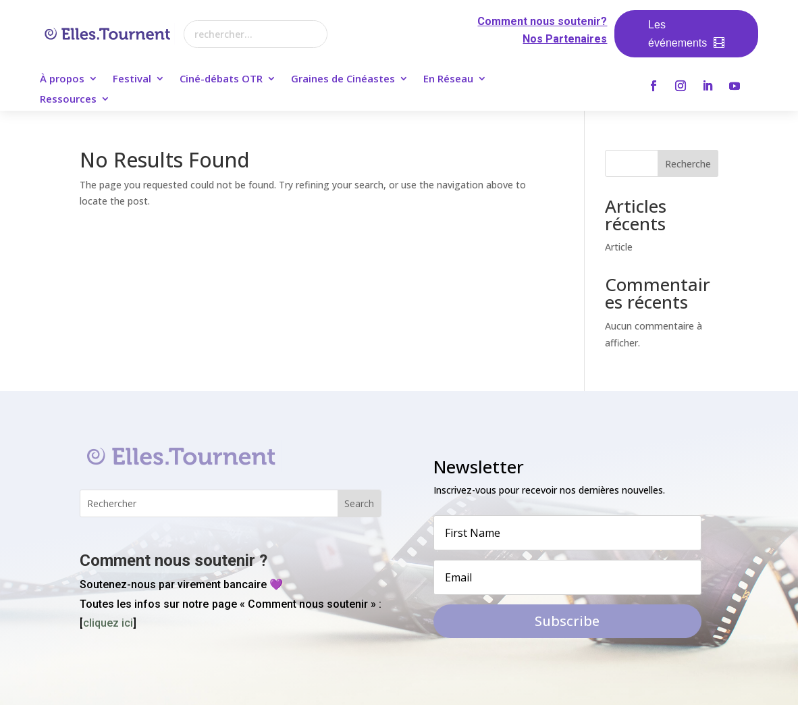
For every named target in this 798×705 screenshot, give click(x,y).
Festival (132, 79)
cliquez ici (108, 623)
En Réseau (448, 79)
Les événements (677, 34)
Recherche (688, 163)
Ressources (68, 99)
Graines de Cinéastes (343, 79)
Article (619, 246)
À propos (62, 79)
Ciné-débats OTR (221, 79)
